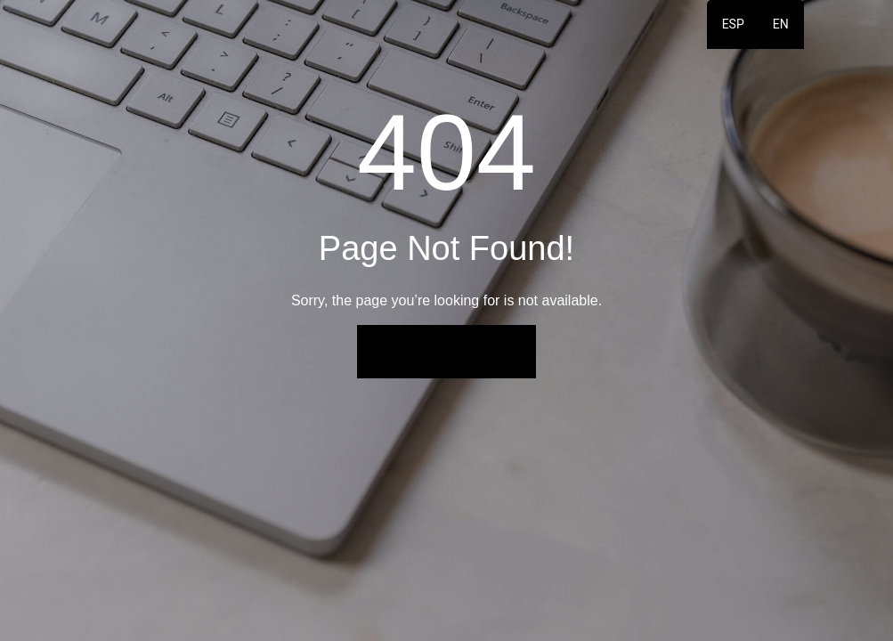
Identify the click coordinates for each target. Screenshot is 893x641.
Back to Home (446, 351)
